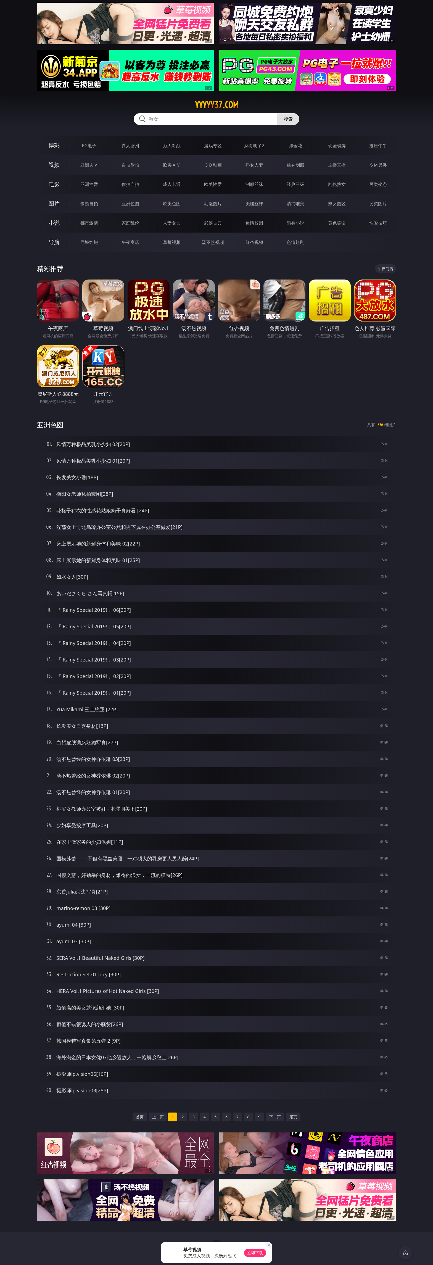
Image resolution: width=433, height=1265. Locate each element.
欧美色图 (172, 204)
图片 (54, 203)
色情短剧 (295, 242)
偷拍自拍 (130, 184)
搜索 (288, 119)
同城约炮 (89, 242)
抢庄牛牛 (378, 146)
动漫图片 (213, 204)
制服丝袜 (254, 184)
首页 (140, 1116)
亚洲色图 (130, 204)
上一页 (158, 1116)
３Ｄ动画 (213, 165)
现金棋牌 (337, 146)
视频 (54, 164)
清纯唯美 (295, 204)
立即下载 (255, 1252)
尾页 (293, 1116)
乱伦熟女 (337, 184)
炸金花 (295, 146)
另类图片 (378, 204)
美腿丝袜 (254, 204)
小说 (54, 222)
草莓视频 (172, 242)
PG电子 (89, 146)
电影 (54, 184)
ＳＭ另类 (378, 165)
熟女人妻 (254, 165)
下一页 (275, 1116)
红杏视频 (254, 242)
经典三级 (295, 184)
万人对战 (172, 146)
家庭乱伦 (130, 223)
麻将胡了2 (254, 146)
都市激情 (89, 223)
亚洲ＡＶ (89, 165)
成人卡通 (172, 184)
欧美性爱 (213, 184)
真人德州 (130, 146)
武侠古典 (213, 223)
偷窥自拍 (89, 204)
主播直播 (337, 165)
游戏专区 (213, 146)
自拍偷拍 (130, 165)
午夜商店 (130, 242)
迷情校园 (254, 223)
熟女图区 (337, 204)
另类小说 (295, 223)
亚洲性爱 (89, 184)
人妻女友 (172, 223)
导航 (54, 242)
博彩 (54, 145)
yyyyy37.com (216, 104)
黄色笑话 (337, 223)
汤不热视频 (213, 242)
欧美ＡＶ (172, 165)
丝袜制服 (295, 165)
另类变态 (378, 184)
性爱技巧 (378, 223)
